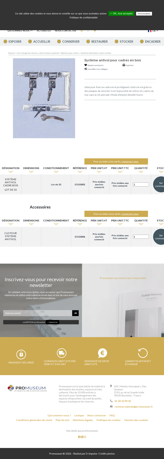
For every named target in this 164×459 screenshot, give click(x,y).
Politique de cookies (109, 419)
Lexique (79, 415)
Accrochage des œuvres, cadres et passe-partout (38, 53)
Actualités (44, 30)
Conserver (70, 41)
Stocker (126, 41)
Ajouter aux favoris (95, 65)
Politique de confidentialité (84, 17)
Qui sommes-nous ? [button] (19, 30)
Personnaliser (144, 13)
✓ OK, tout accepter (121, 13)
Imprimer (130, 65)
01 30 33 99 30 (123, 400)
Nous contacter (65, 30)
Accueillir (41, 41)
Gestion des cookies (136, 419)
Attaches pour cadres (70, 53)
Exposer (15, 41)
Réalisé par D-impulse (85, 453)
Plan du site (62, 419)
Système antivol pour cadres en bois (96, 53)
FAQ (112, 415)
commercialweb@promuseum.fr (134, 406)
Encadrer (152, 41)
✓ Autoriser (52, 322)
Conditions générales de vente (34, 419)
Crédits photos (106, 453)
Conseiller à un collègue (97, 69)
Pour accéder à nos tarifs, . (116, 161)
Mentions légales (83, 419)
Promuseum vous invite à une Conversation (123, 277)
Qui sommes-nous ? (59, 415)
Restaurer (99, 41)
